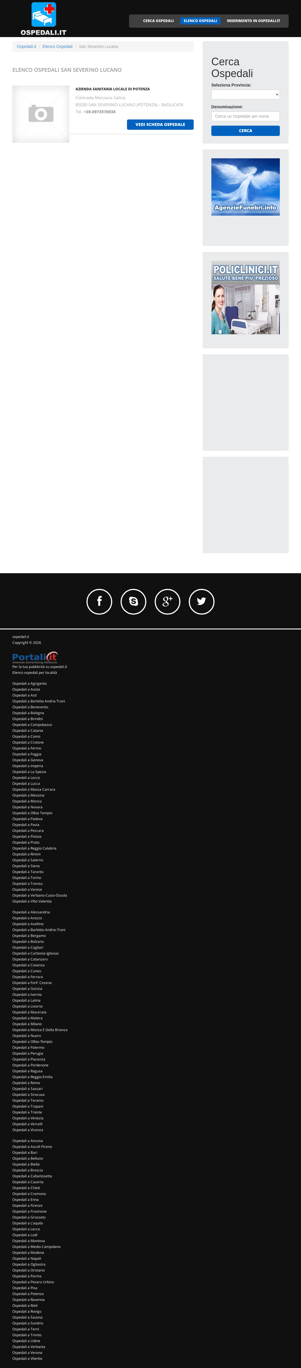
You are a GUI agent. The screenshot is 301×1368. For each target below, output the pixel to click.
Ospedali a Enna (25, 1199)
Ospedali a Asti (24, 695)
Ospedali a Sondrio (27, 1323)
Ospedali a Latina (26, 1000)
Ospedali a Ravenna (28, 1299)
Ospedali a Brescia (27, 1170)
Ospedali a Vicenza (27, 1129)
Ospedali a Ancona (27, 1140)
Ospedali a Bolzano (28, 941)
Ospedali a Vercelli (27, 1123)
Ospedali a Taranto (28, 871)
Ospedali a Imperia (27, 765)
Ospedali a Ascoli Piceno (32, 1146)
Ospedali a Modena (28, 1252)
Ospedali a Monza (27, 801)
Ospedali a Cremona (29, 1193)
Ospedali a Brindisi (27, 718)
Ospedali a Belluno (27, 1158)
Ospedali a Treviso (27, 883)
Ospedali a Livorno (27, 1006)
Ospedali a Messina (28, 795)
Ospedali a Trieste (27, 1112)
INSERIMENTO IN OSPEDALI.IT (253, 20)
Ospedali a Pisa (24, 1287)
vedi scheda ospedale (160, 124)
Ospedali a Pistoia (26, 836)
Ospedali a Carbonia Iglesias (35, 953)
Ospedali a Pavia (25, 824)
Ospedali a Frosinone (29, 1211)
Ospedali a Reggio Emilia (32, 1076)
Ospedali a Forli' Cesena (32, 982)
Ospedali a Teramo (28, 1100)
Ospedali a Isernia (27, 994)
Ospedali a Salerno (27, 859)
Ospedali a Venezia (28, 1118)
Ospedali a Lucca (26, 783)
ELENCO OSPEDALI (200, 20)
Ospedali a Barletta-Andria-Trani (38, 929)
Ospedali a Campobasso (32, 724)
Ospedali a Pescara (28, 830)
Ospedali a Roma (26, 1082)
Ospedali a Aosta (26, 689)
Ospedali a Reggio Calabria (34, 848)
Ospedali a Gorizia (27, 988)
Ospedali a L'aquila (27, 1223)
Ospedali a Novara (27, 807)
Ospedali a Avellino (28, 923)
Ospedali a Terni (25, 1329)
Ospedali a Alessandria (31, 912)
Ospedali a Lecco (26, 777)
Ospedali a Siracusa (28, 1094)
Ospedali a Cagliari (27, 947)
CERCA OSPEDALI (158, 20)
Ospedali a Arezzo (27, 917)
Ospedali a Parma (26, 1276)
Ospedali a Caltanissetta (32, 1175)
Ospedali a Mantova (28, 1240)
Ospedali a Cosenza (28, 965)
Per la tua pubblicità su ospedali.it (39, 666)
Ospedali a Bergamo (29, 935)
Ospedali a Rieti (25, 1305)
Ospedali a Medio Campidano (36, 1246)
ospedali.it (20, 636)
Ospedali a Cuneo (26, 970)
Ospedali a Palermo (28, 1047)
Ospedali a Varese (27, 889)
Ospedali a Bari (24, 1152)
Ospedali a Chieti (26, 1187)
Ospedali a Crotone (28, 742)
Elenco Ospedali (58, 46)
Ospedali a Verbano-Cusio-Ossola (39, 895)
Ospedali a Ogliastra (29, 1264)
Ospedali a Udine (26, 1340)
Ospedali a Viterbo (27, 1358)
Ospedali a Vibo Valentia (32, 901)
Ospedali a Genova (27, 759)
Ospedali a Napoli (26, 1258)
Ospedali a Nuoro (26, 1035)
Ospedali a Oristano (28, 1270)
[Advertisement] (255, 400)
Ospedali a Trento (26, 1334)
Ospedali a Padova (27, 818)
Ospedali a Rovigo (26, 1311)
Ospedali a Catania (27, 730)
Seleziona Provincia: (231, 85)
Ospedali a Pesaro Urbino (33, 1281)
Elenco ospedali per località (34, 672)
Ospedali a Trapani (27, 1106)
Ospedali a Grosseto (29, 1217)
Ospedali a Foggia (26, 754)
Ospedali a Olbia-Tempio (32, 1041)
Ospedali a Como (26, 736)
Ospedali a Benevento (30, 706)
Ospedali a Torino (26, 877)
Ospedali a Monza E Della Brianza (40, 1029)
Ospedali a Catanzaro (30, 959)
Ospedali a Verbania (28, 1346)
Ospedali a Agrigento (29, 683)
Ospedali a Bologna (28, 712)
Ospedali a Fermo (26, 748)
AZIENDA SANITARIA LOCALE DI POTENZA (113, 89)
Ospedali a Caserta (28, 1181)
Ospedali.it (26, 46)
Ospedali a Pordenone (30, 1065)
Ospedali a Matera (27, 1017)
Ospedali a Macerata (29, 1012)
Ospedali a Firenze (27, 1205)
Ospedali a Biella (26, 1164)
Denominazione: (227, 106)
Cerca (245, 130)
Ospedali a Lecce (26, 1228)
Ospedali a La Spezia (29, 771)
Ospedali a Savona (27, 1317)
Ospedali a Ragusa (27, 1070)
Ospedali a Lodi (24, 1234)
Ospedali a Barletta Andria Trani (38, 701)
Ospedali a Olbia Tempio (32, 812)
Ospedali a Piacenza (28, 1059)
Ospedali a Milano (27, 1023)
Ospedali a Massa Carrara (33, 789)
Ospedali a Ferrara (27, 976)
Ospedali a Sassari (27, 1088)
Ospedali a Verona (27, 1352)
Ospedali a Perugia (27, 1053)
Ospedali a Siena (26, 865)
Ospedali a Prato (25, 842)
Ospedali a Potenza (28, 1293)
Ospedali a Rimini (26, 854)
